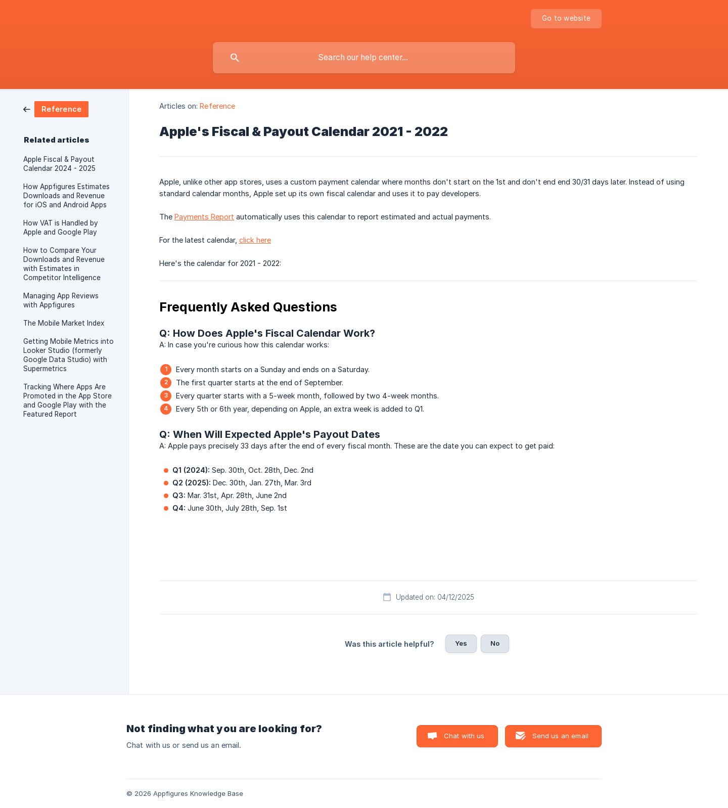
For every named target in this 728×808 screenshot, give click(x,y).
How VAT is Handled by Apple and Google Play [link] (60, 227)
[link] (55, 108)
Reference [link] (217, 106)
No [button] (494, 643)
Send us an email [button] (560, 736)
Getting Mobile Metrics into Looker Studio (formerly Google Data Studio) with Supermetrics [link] (68, 355)
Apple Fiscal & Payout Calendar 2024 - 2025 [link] (59, 163)
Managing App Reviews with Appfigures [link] (61, 300)
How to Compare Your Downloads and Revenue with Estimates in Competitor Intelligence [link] (64, 264)
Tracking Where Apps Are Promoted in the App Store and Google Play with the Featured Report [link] (67, 400)
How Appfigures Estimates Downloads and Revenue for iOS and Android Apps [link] (66, 196)
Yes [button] (461, 643)
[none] (566, 18)
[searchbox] (364, 57)
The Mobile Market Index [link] (63, 323)
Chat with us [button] (464, 736)
